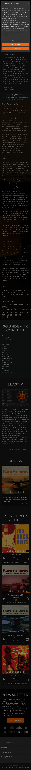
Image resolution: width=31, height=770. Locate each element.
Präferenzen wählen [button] (15, 40)
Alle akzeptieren (15, 49)
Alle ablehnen (15, 44)
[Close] (28, 3)
